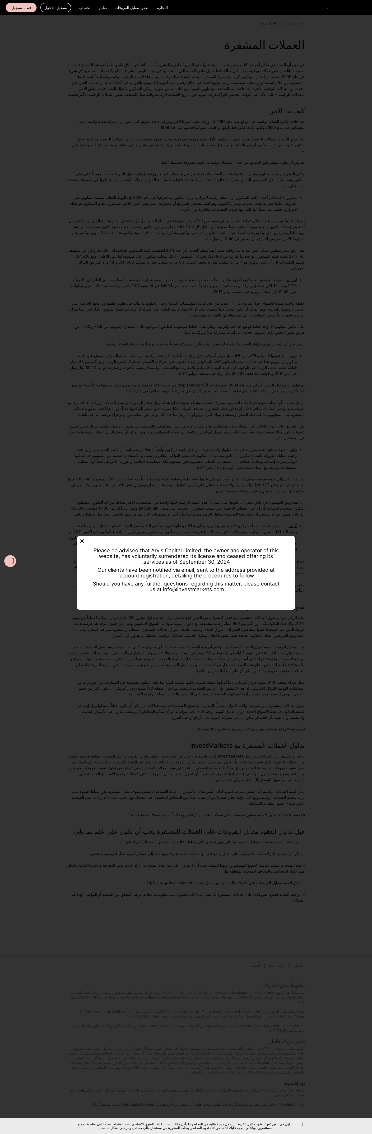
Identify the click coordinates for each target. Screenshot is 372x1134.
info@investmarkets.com (193, 589)
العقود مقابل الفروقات (131, 7)
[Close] (82, 540)
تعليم (103, 7)
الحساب (85, 7)
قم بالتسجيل (21, 7)
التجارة (162, 7)
